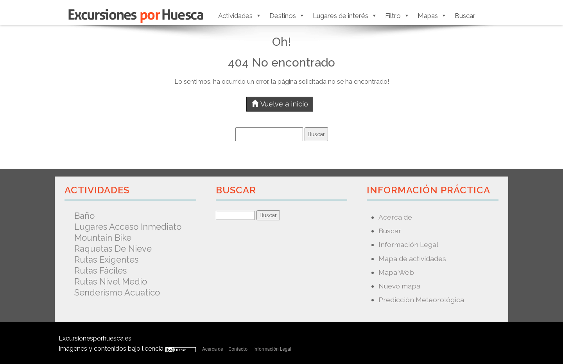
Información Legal (408, 244)
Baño (84, 216)
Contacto (237, 349)
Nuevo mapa (399, 286)
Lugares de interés (345, 16)
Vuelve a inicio (279, 104)
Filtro (397, 16)
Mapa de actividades (412, 258)
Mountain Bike (102, 237)
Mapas (432, 16)
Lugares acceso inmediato (127, 227)
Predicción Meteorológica (421, 300)
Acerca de (395, 217)
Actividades (240, 16)
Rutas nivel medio (110, 281)
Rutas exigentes (106, 259)
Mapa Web (396, 272)
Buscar (465, 16)
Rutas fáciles (100, 270)
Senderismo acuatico (117, 292)
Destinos (287, 16)
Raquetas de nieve (113, 248)
